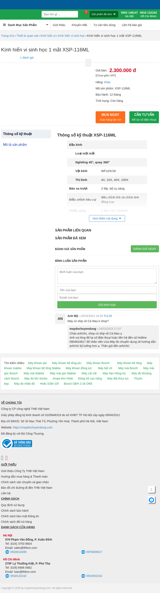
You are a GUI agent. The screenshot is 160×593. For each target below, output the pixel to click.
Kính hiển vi (47, 35)
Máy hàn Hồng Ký (114, 373)
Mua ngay (110, 117)
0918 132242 (148, 14)
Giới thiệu (59, 25)
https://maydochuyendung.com (33, 427)
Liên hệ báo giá (132, 25)
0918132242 (15, 576)
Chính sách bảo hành (15, 510)
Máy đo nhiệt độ (24, 383)
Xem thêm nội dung (105, 218)
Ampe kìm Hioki (63, 378)
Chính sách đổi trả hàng (16, 521)
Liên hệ (6, 493)
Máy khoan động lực (79, 368)
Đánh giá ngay (145, 248)
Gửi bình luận (107, 304)
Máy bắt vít (105, 368)
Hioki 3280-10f (49, 383)
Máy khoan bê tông (129, 363)
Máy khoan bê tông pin (66, 363)
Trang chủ (7, 35)
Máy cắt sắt (89, 373)
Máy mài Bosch (128, 368)
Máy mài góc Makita (63, 373)
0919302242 (91, 576)
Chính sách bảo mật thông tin (20, 516)
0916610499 (15, 552)
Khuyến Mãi (79, 25)
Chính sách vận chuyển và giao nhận (25, 482)
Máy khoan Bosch (98, 363)
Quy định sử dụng (12, 505)
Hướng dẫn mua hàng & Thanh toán (24, 476)
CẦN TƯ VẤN (144, 117)
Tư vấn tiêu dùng (104, 25)
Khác (107, 82)
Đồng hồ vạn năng (90, 378)
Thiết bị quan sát (27, 35)
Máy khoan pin (37, 363)
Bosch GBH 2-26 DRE (78, 383)
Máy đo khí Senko (35, 378)
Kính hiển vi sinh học (71, 35)
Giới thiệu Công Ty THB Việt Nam (22, 471)
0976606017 (91, 552)
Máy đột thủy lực (118, 378)
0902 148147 (129, 14)
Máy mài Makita (34, 373)
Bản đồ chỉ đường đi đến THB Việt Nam (26, 487)
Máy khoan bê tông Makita (43, 368)
